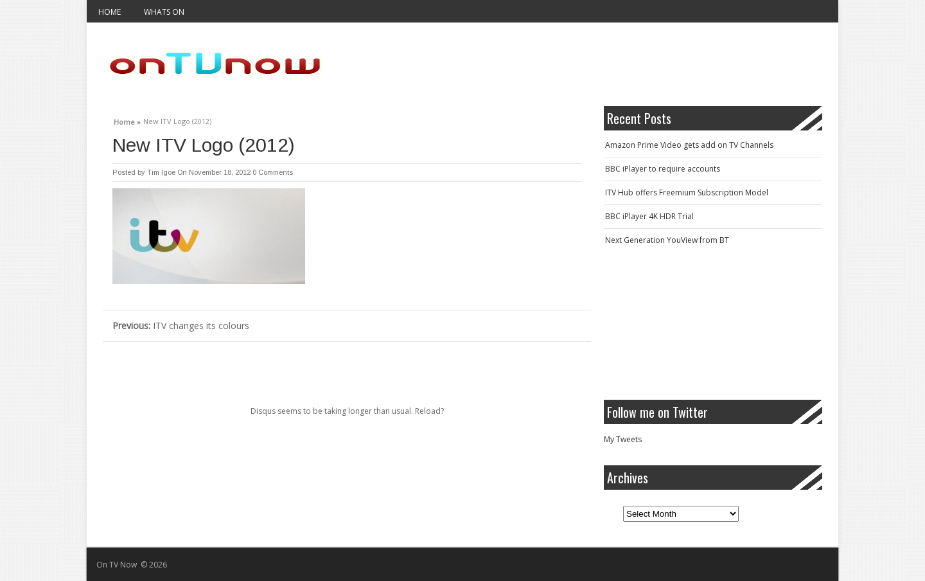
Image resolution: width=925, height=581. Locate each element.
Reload (428, 411)
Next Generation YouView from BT (667, 240)
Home (109, 11)
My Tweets (623, 439)
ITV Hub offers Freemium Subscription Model (686, 192)
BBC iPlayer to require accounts (662, 168)
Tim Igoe (161, 172)
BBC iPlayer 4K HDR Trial (649, 216)
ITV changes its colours (180, 325)
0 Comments (272, 172)
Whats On (164, 11)
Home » (127, 120)
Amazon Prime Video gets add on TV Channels (689, 144)
